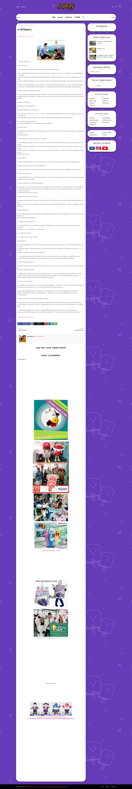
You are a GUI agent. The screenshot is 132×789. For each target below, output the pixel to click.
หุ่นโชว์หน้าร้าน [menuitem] (69, 17)
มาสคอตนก (92, 118)
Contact (23, 7)
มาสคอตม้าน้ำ (92, 124)
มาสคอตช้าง (105, 101)
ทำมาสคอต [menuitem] (60, 17)
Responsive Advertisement (26, 36)
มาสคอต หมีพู (92, 101)
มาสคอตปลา (92, 105)
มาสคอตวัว (91, 103)
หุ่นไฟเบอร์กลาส (93, 135)
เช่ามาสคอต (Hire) (106, 132)
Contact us (101, 48)
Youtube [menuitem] (77, 17)
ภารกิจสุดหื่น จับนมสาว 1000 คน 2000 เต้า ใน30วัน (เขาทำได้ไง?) (105, 56)
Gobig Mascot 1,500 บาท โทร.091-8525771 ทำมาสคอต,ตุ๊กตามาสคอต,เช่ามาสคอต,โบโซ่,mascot (46, 786)
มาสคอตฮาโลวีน (93, 122)
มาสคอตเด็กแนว (106, 118)
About (107, 786)
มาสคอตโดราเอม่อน (93, 120)
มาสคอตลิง (92, 98)
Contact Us (113, 786)
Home (17, 7)
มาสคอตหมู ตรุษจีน (107, 120)
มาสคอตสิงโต (105, 98)
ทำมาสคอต (91, 132)
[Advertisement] (51, 738)
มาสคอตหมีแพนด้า (25, 26)
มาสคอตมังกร (105, 103)
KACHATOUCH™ (39, 336)
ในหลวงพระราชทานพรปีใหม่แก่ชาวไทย (105, 42)
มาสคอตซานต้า (105, 122)
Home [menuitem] (53, 17)
